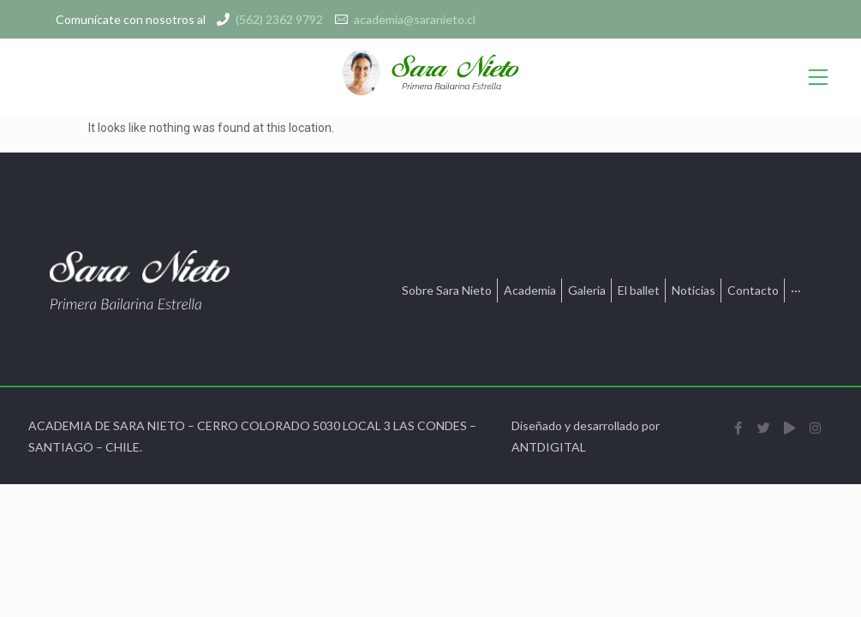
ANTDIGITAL (548, 447)
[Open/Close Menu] (818, 78)
